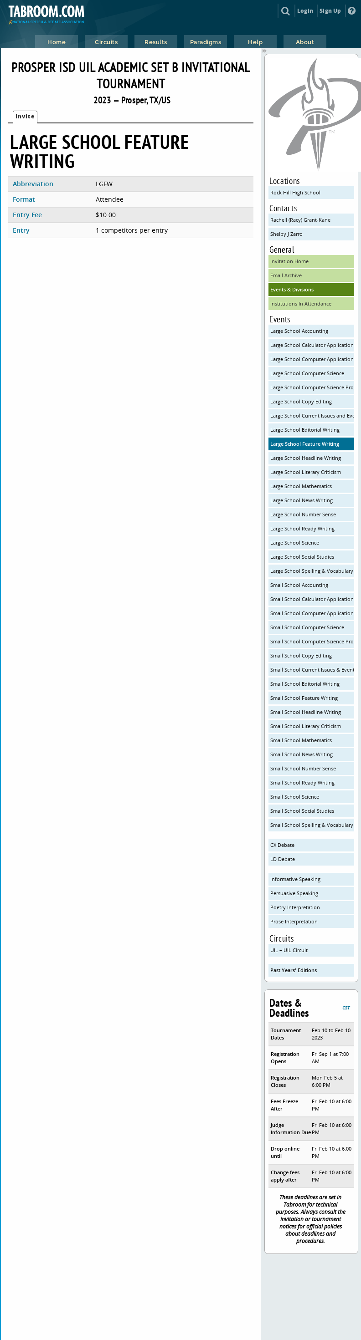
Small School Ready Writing (302, 782)
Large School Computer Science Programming (312, 387)
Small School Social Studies (302, 810)
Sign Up (330, 11)
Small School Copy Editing (301, 655)
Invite (25, 116)
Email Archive (286, 275)
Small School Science (294, 796)
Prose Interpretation (294, 921)
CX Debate (282, 844)
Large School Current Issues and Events (312, 415)
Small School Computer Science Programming (312, 641)
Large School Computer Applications (312, 359)
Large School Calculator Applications (312, 344)
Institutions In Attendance (300, 303)
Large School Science (294, 542)
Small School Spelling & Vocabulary (311, 824)
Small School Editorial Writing (305, 683)
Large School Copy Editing (301, 401)
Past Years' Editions (293, 970)
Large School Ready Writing (302, 528)
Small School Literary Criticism (305, 726)
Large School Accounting (299, 330)
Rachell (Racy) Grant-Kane (300, 219)
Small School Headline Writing (305, 711)
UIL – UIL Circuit (289, 950)
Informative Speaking (295, 879)
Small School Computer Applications (312, 613)
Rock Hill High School (295, 192)
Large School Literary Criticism (305, 472)
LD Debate (282, 859)
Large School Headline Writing (305, 457)
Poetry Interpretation (295, 907)
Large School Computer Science (307, 373)
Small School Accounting (299, 584)
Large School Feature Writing (304, 443)
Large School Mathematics (301, 486)
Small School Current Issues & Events (312, 669)
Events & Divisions (292, 289)
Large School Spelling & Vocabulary (311, 570)
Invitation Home (289, 261)
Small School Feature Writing (304, 697)
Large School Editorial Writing (305, 429)
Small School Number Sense (303, 768)
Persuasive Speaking (294, 893)
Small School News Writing (301, 754)
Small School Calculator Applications (312, 599)
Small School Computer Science (307, 627)
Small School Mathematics (301, 740)
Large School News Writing (301, 500)
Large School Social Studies (302, 556)
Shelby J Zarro (286, 233)
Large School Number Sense (303, 514)
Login (305, 11)
